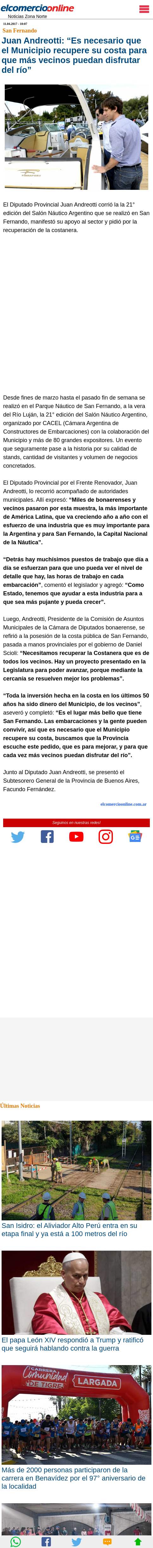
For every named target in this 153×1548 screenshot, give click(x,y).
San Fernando (20, 30)
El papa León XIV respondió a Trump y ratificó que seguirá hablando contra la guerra (73, 1344)
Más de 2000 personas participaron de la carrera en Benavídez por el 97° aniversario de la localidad (73, 1478)
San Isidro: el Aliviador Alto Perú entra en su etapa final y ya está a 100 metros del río (69, 1230)
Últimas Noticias (20, 1106)
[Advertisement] (76, 314)
